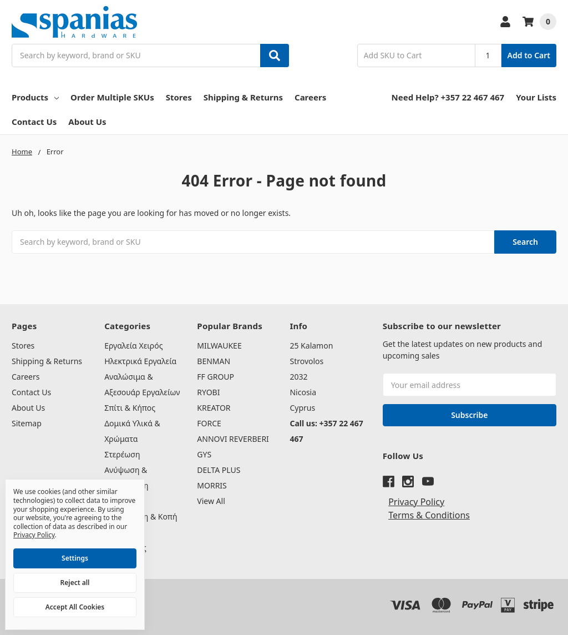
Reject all (75, 582)
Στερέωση (122, 454)
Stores (179, 97)
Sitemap (27, 423)
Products (35, 97)
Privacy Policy (416, 502)
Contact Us (34, 121)
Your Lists (536, 97)
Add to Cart (529, 55)
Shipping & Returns (243, 97)
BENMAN (213, 361)
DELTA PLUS (218, 470)
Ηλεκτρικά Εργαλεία (140, 361)
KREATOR (213, 407)
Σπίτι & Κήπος (129, 407)
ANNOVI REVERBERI (233, 439)
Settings (75, 558)
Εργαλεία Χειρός (133, 345)
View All (211, 501)
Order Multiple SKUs (112, 97)
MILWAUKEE (219, 345)
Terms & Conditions (429, 515)
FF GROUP (215, 376)
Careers (310, 97)
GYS (204, 454)
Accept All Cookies (74, 607)
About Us (87, 121)
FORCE (209, 423)
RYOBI (208, 392)
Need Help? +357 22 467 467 (448, 97)
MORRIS (211, 485)
